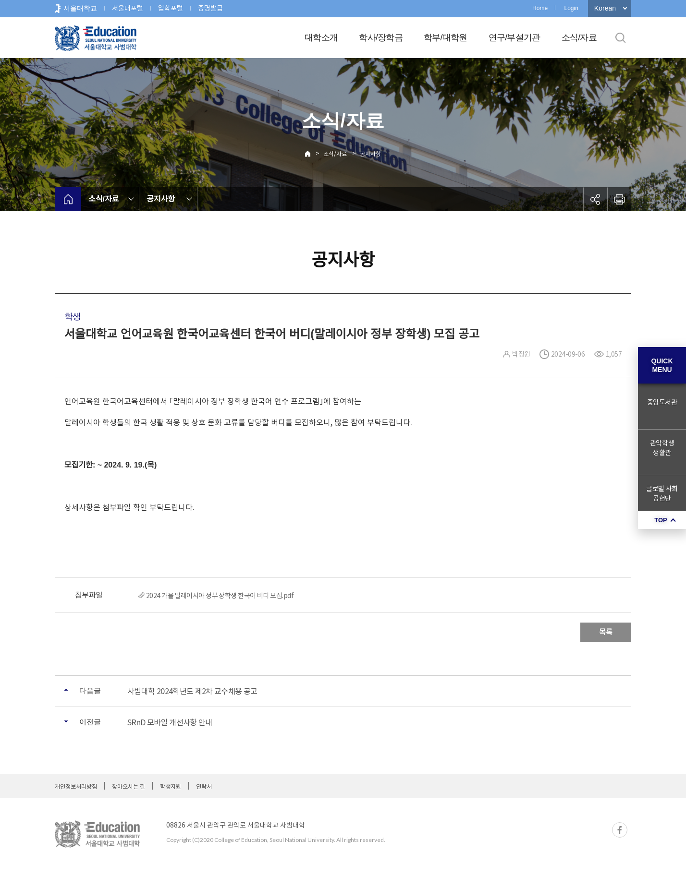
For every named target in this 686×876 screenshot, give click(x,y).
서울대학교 (80, 8)
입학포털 (170, 8)
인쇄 (619, 199)
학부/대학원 (445, 37)
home (68, 199)
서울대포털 (127, 8)
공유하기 (595, 199)
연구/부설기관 (514, 37)
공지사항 (370, 153)
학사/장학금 (381, 37)
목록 (605, 632)
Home (540, 8)
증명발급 (210, 8)
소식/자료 (579, 37)
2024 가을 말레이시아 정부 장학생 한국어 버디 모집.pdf (220, 595)
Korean (605, 8)
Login (571, 8)
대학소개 (321, 37)
